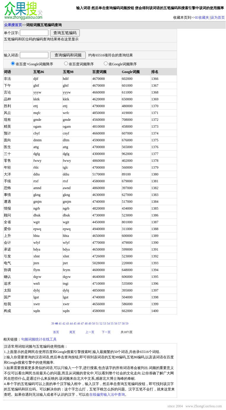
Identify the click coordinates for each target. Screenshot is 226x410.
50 (93, 323)
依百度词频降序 (81, 64)
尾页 (72, 332)
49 (89, 323)
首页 (56, 332)
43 (67, 323)
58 (123, 323)
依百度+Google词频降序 (34, 64)
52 (100, 323)
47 (82, 323)
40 (56, 323)
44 (71, 323)
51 (97, 323)
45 (75, 323)
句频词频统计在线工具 (39, 339)
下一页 (106, 332)
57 (119, 323)
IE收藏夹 (202, 17)
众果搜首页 (13, 25)
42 (63, 323)
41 (60, 323)
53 (104, 323)
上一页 (89, 332)
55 (112, 323)
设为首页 (218, 17)
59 (126, 323)
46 (78, 323)
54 (108, 323)
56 (115, 323)
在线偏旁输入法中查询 (107, 394)
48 (86, 323)
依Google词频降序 (123, 64)
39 (52, 323)
